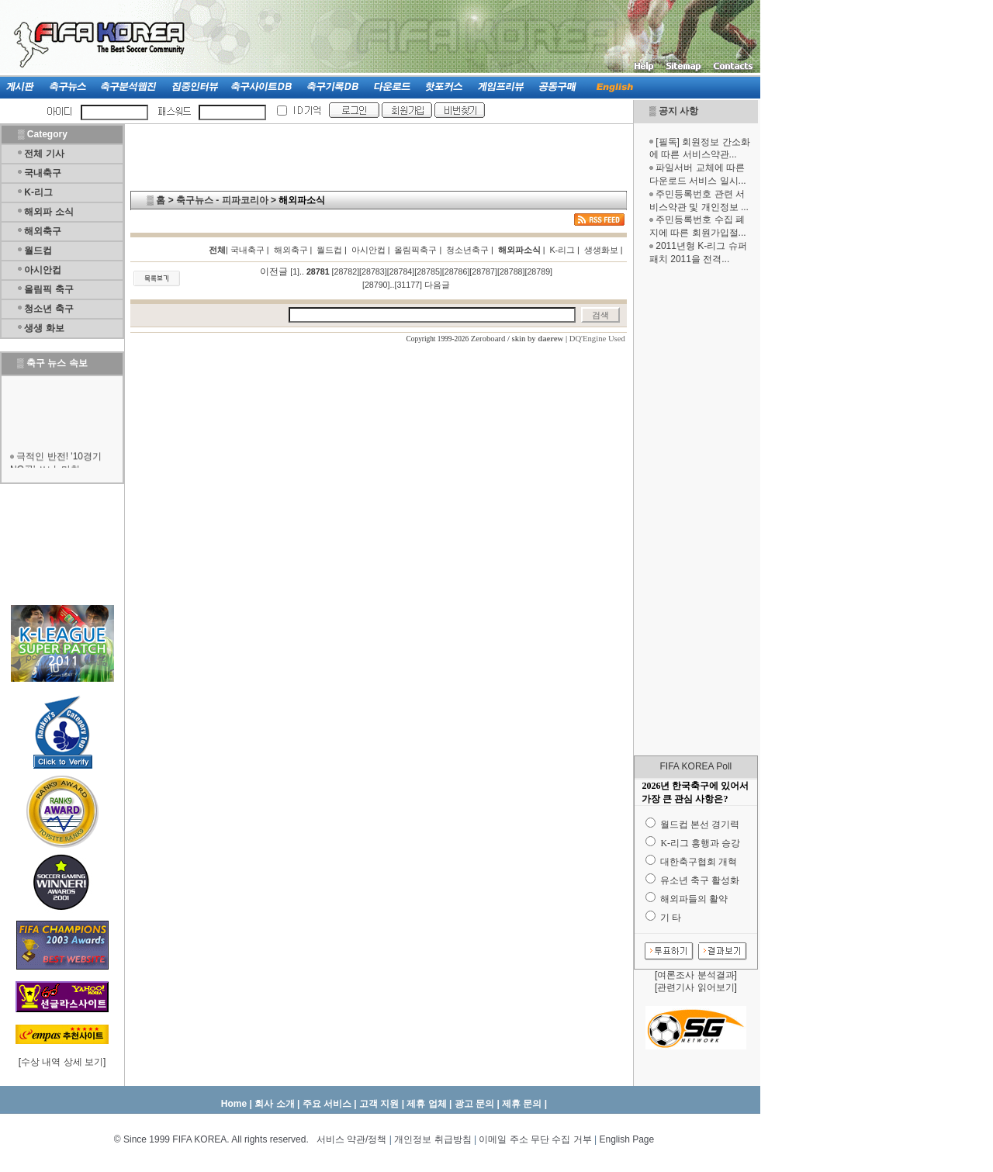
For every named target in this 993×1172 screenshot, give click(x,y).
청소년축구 (467, 249)
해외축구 (42, 231)
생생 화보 (44, 328)
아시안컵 (42, 269)
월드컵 (38, 250)
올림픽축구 (415, 249)
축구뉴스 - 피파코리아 (222, 200)
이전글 (274, 271)
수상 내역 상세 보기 (62, 1061)
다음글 (437, 284)
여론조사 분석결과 (695, 975)
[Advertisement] (696, 510)
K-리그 (38, 192)
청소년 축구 (48, 308)
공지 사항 (678, 110)
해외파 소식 (48, 211)
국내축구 (42, 173)
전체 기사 (44, 153)
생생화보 (601, 249)
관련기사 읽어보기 (695, 987)
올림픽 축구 (48, 289)
